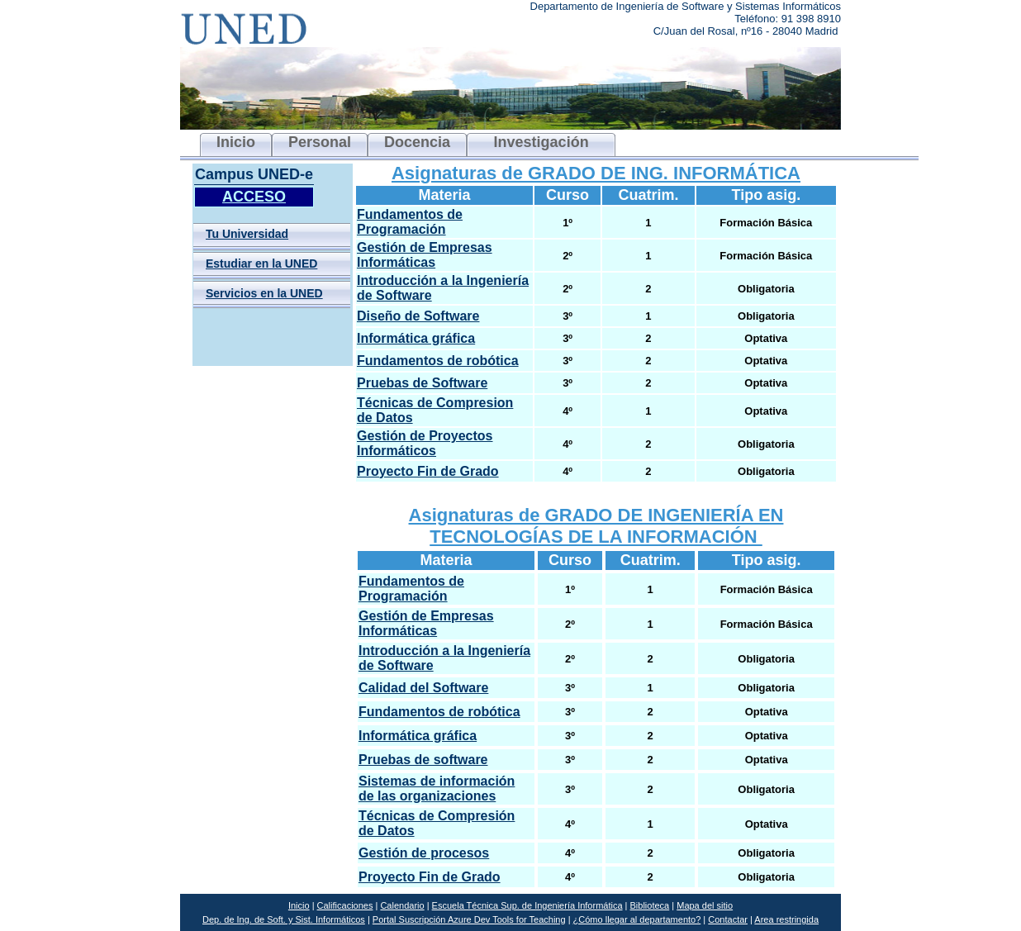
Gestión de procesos (424, 853)
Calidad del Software (423, 688)
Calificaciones (345, 905)
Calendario (402, 905)
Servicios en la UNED (264, 293)
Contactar (728, 919)
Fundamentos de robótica (438, 361)
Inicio (299, 905)
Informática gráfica (416, 338)
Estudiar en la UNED (261, 263)
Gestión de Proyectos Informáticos (425, 443)
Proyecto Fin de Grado (428, 471)
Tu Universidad (247, 233)
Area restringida (786, 919)
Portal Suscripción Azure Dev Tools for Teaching (469, 919)
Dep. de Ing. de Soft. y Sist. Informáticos (283, 919)
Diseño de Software (418, 316)
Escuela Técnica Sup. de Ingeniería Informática (527, 905)
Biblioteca (650, 905)
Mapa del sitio (705, 905)
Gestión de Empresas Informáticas (424, 254)
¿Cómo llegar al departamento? (637, 919)
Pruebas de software (423, 760)
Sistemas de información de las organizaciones (437, 788)
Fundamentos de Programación (410, 221)
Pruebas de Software (422, 383)
